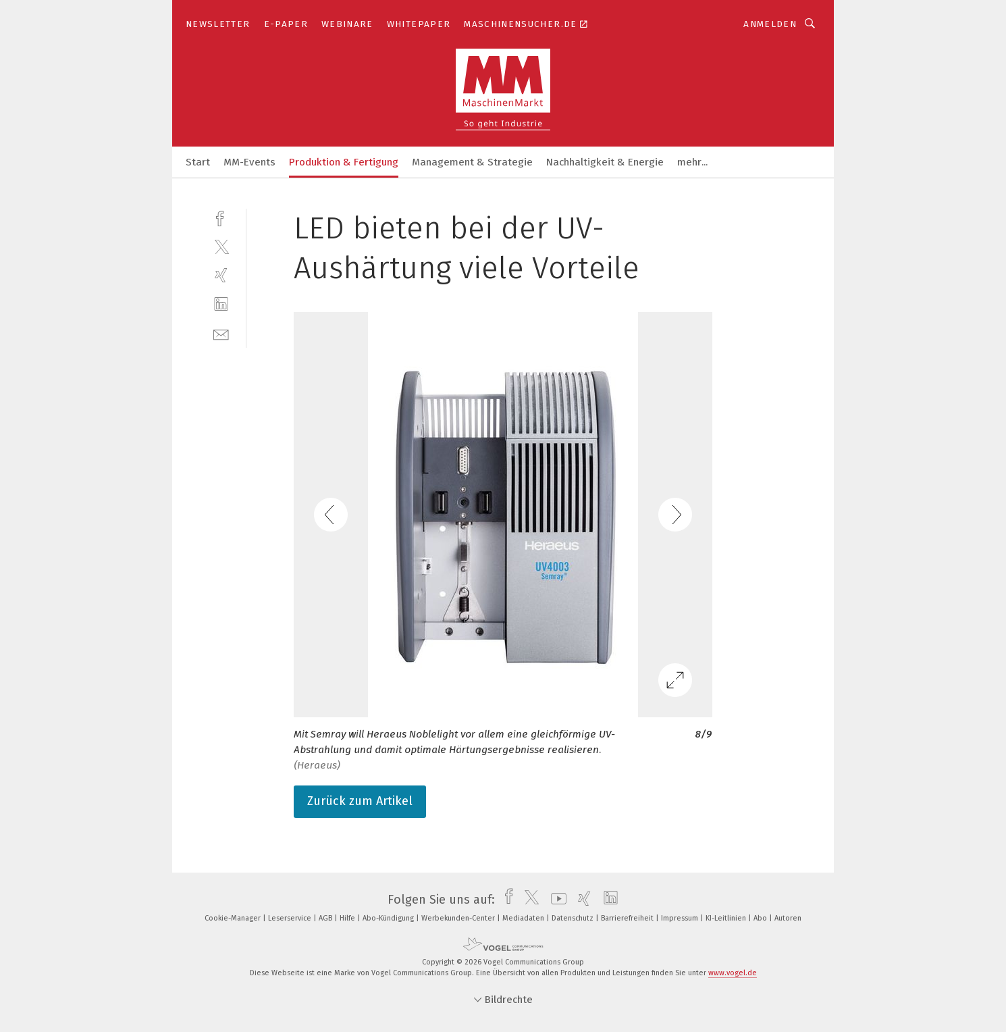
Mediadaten (524, 918)
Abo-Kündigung (389, 918)
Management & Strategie (472, 162)
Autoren (787, 918)
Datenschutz (573, 918)
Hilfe (348, 918)
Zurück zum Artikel (360, 801)
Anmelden (770, 24)
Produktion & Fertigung (343, 162)
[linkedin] (221, 304)
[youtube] (555, 899)
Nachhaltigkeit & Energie (605, 162)
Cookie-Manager (234, 918)
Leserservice (290, 918)
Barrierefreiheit (628, 918)
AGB (326, 918)
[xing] (221, 275)
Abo (761, 918)
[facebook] (221, 217)
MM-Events (249, 162)
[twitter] (221, 246)
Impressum (680, 918)
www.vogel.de (732, 973)
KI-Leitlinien (727, 918)
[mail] (221, 333)
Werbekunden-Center (459, 918)
